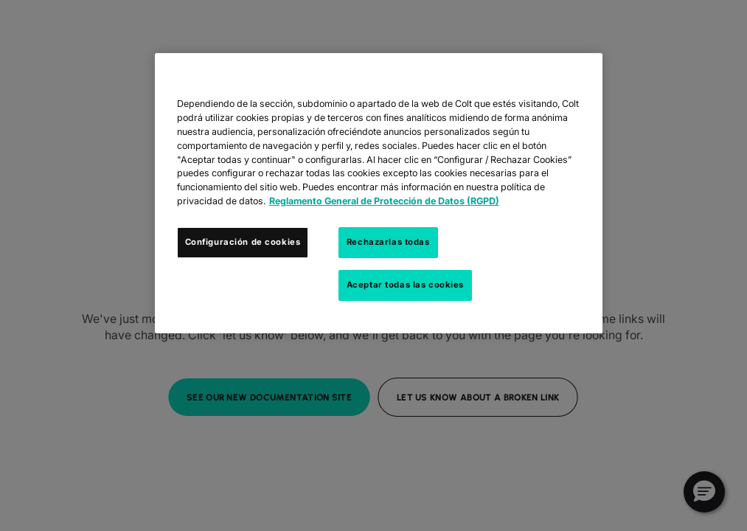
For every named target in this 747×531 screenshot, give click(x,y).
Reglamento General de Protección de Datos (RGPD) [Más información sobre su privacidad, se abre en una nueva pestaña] (384, 200)
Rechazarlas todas (388, 242)
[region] (379, 193)
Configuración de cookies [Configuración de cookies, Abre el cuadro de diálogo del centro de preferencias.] (243, 242)
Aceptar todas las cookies (405, 285)
